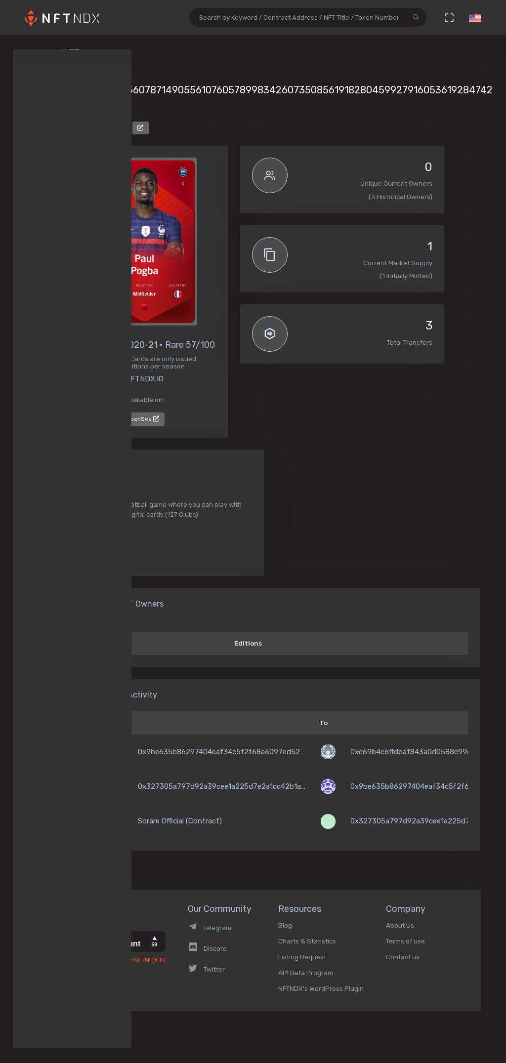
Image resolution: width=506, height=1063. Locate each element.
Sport (83, 554)
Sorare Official (100, 127)
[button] (475, 17)
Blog (285, 925)
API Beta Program (305, 973)
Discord (207, 948)
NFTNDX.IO (149, 960)
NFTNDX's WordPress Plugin (321, 988)
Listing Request (302, 957)
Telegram (209, 928)
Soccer (85, 537)
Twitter (206, 969)
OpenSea (142, 418)
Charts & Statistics (307, 941)
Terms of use (405, 941)
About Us (400, 925)
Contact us (403, 957)
